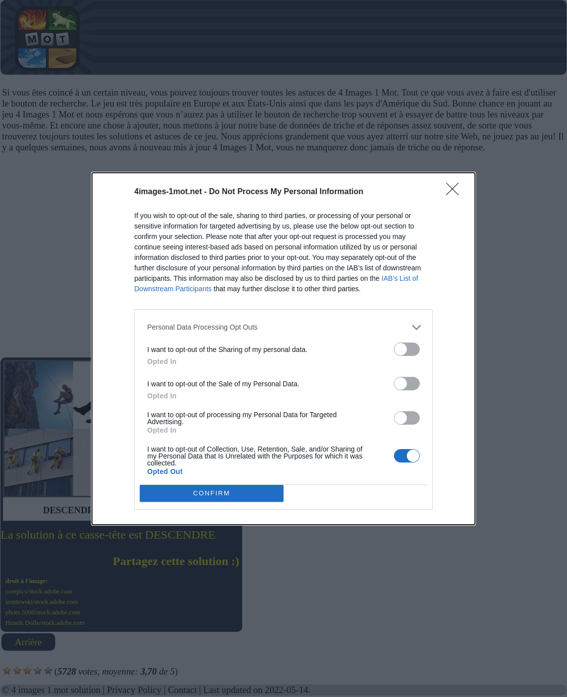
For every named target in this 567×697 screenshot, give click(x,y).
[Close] (455, 192)
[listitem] (283, 327)
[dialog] (283, 349)
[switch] (407, 349)
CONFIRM (211, 493)
